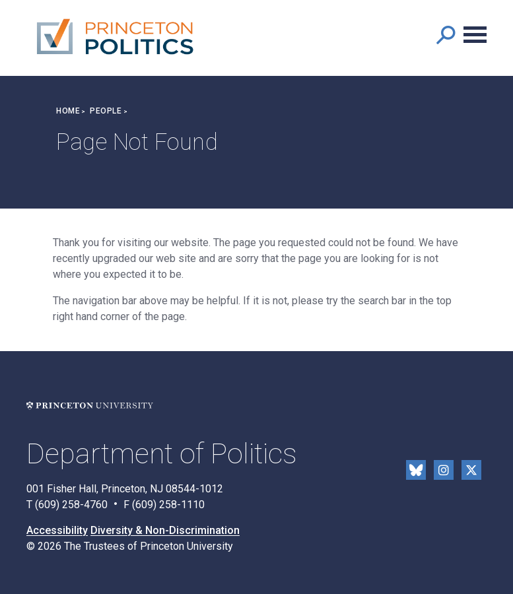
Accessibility (57, 530)
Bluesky (416, 470)
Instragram (444, 470)
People (105, 111)
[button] (445, 35)
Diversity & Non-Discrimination (165, 530)
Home (68, 111)
